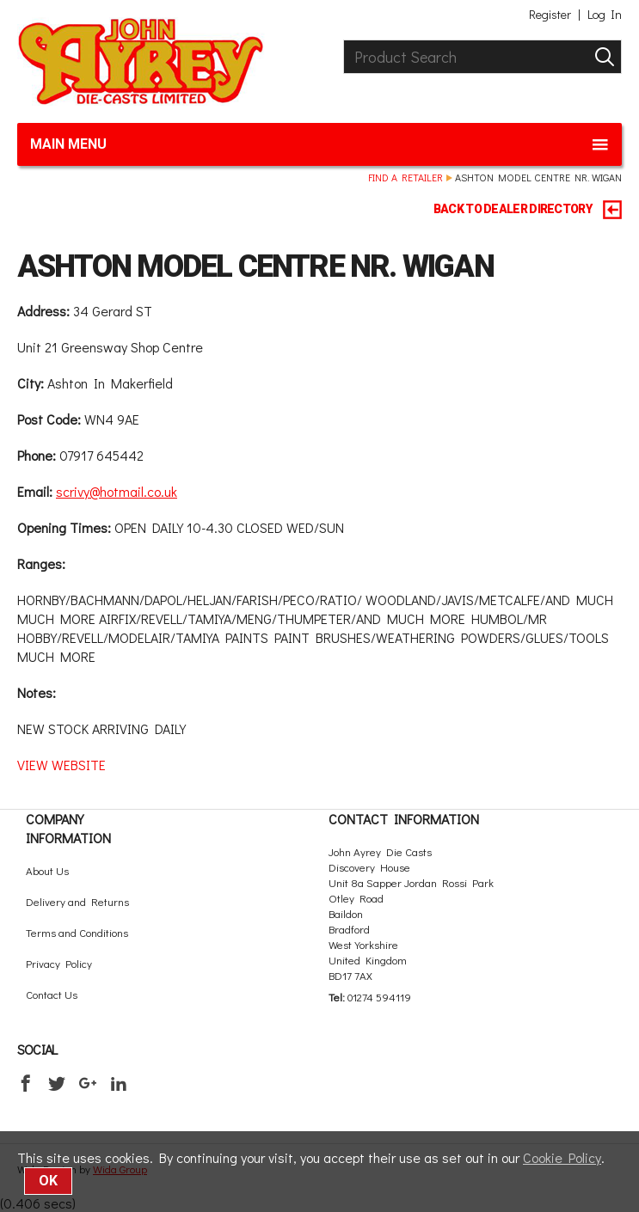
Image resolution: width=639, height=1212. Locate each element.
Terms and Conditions (77, 932)
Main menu (319, 144)
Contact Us (51, 994)
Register (550, 14)
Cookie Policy (562, 1157)
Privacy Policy (59, 963)
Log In (604, 14)
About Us (47, 870)
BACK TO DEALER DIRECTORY (527, 209)
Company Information (68, 828)
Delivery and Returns (77, 901)
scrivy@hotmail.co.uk (116, 491)
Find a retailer (405, 177)
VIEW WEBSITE (61, 765)
